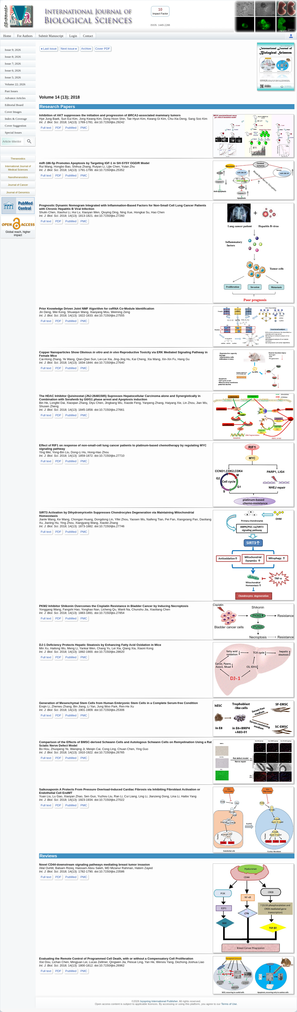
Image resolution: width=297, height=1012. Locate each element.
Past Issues (11, 91)
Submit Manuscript (51, 36)
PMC (84, 127)
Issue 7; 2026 (13, 63)
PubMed (70, 127)
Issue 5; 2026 (13, 77)
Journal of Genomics (18, 192)
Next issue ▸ (69, 48)
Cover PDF (102, 48)
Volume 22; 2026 (15, 84)
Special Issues (13, 132)
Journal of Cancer (18, 184)
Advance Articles (15, 98)
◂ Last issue (49, 48)
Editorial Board (14, 105)
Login (73, 36)
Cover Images (13, 112)
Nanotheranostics (18, 177)
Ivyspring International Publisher (159, 1001)
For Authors (24, 36)
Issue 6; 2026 (13, 70)
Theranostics (18, 158)
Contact (88, 36)
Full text (46, 127)
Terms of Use (229, 1004)
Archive (86, 48)
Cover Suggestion (15, 125)
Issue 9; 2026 (13, 49)
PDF (58, 127)
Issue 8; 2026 (13, 56)
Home (7, 36)
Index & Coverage (16, 118)
